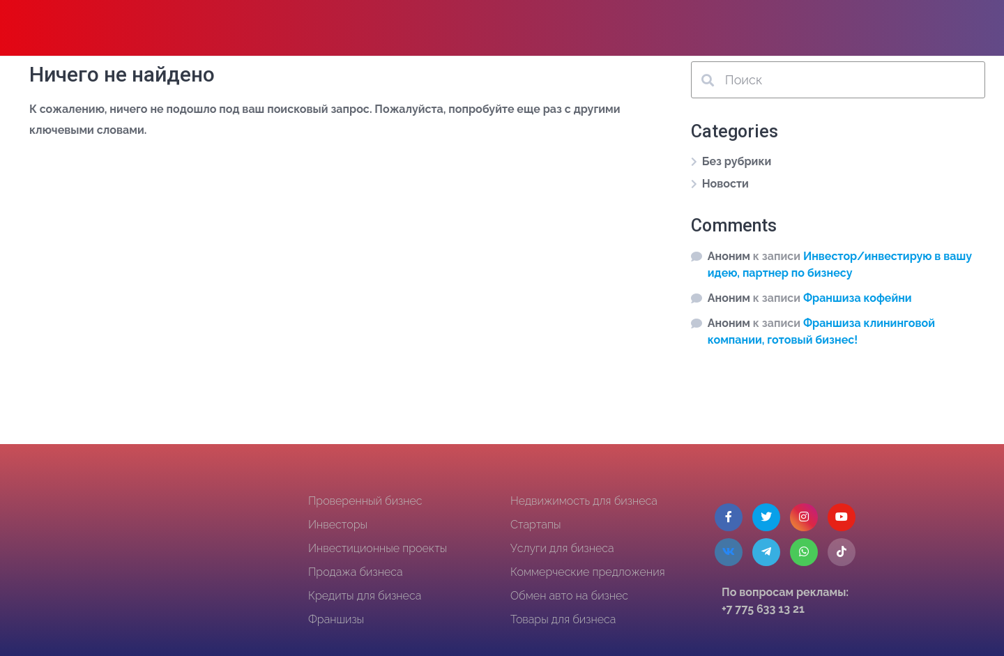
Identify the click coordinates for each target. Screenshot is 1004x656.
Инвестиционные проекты (377, 548)
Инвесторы (337, 524)
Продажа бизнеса (355, 572)
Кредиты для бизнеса (364, 595)
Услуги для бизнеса (562, 548)
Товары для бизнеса (563, 619)
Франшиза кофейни (857, 298)
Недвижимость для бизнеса (583, 501)
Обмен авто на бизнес (569, 595)
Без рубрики (737, 161)
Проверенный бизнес (365, 501)
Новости (725, 183)
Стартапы (535, 524)
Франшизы (336, 619)
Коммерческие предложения (587, 572)
